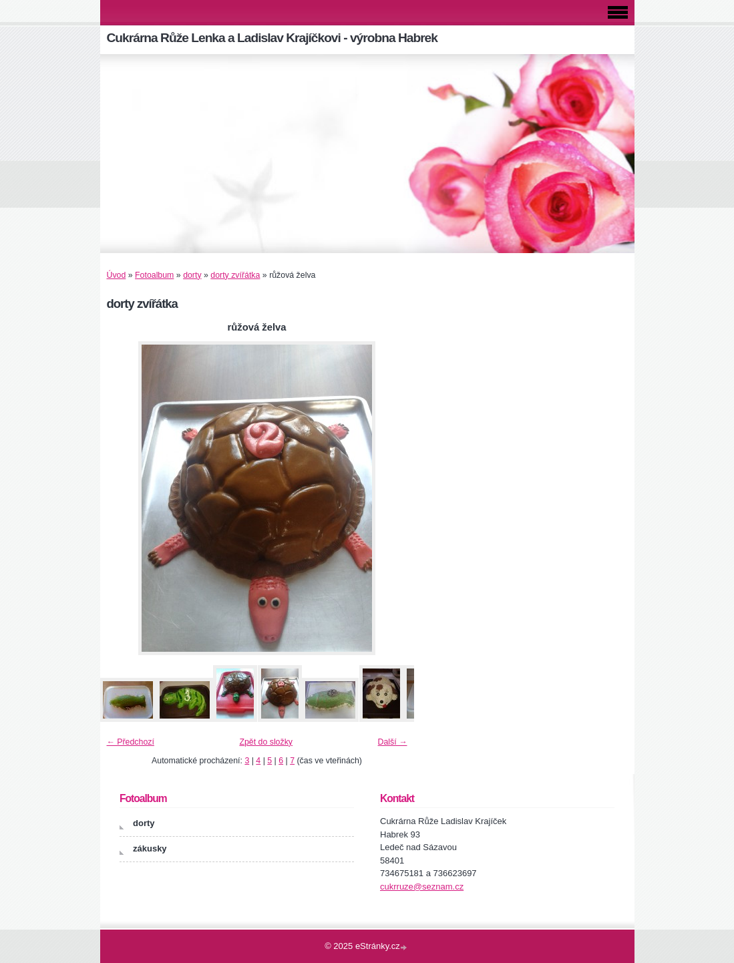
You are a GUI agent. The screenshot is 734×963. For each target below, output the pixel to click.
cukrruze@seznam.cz (422, 887)
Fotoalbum (154, 275)
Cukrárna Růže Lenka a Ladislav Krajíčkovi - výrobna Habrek (272, 38)
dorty (192, 275)
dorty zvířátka (235, 275)
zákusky (150, 848)
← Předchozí (130, 742)
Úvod (116, 275)
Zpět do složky (266, 742)
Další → (392, 742)
